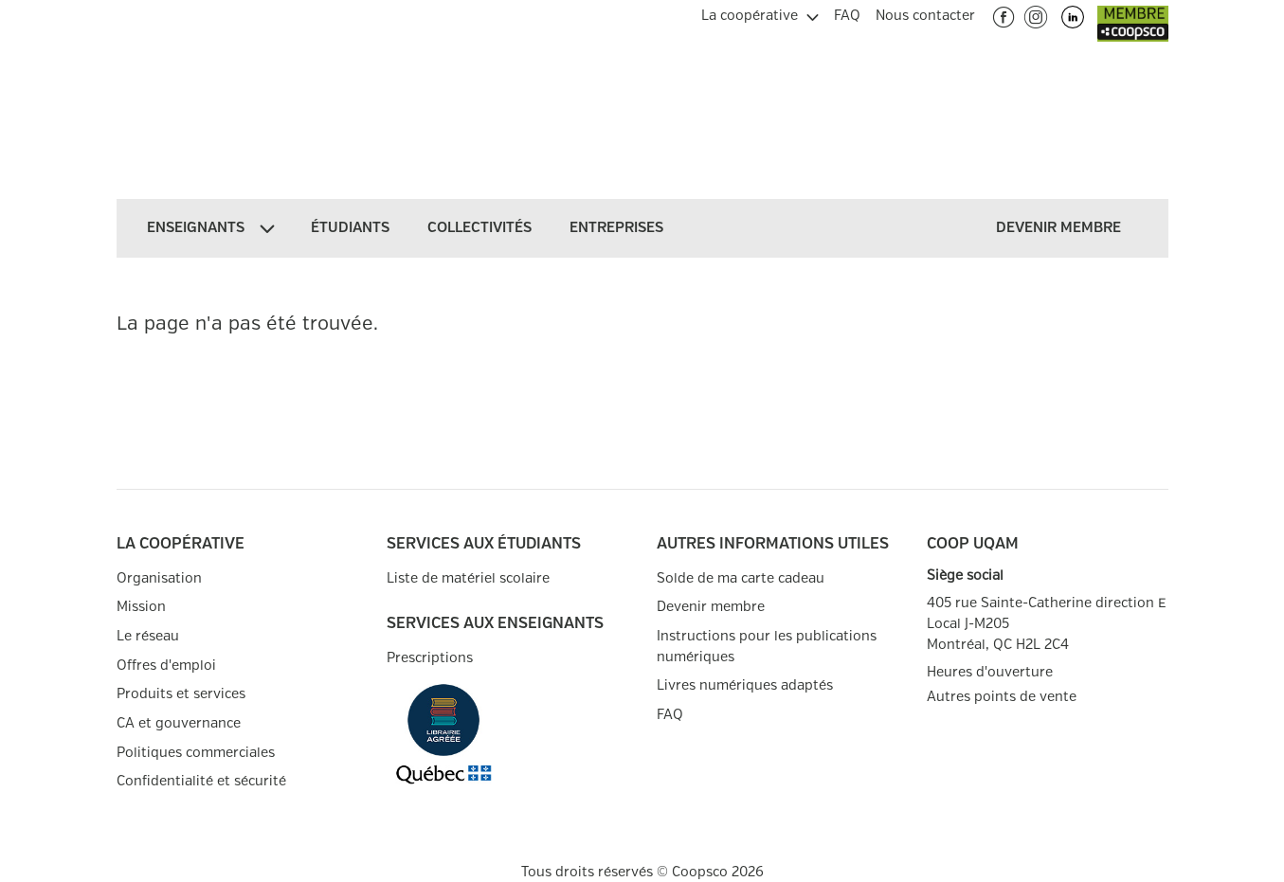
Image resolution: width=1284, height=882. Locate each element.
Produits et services (181, 694)
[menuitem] (760, 13)
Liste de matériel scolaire (468, 578)
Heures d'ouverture (990, 672)
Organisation (159, 578)
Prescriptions (430, 658)
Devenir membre (711, 607)
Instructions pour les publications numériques (767, 646)
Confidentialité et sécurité (201, 781)
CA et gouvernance (179, 723)
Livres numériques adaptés (745, 685)
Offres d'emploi (166, 665)
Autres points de (1001, 697)
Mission (141, 607)
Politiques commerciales (196, 753)
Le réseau (148, 636)
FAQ (670, 715)
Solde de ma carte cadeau (740, 578)
